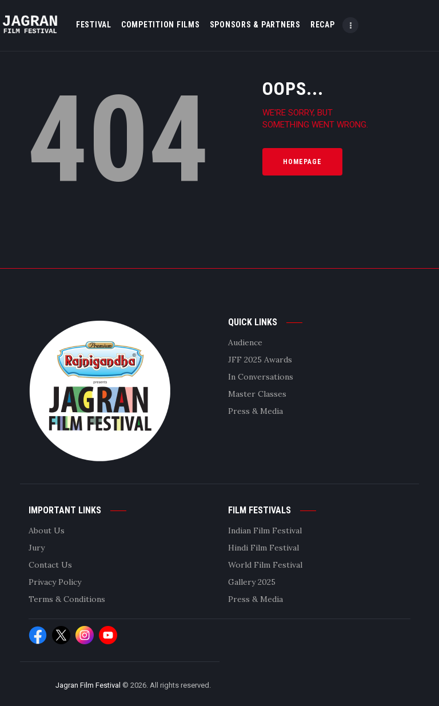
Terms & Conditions (67, 599)
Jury (37, 548)
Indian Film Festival (265, 530)
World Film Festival (265, 565)
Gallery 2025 (252, 582)
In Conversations (260, 377)
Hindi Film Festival (263, 548)
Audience (245, 342)
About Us (47, 530)
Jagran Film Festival (88, 685)
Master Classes (257, 394)
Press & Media (255, 411)
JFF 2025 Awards (260, 359)
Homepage (302, 162)
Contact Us (50, 565)
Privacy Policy (55, 582)
